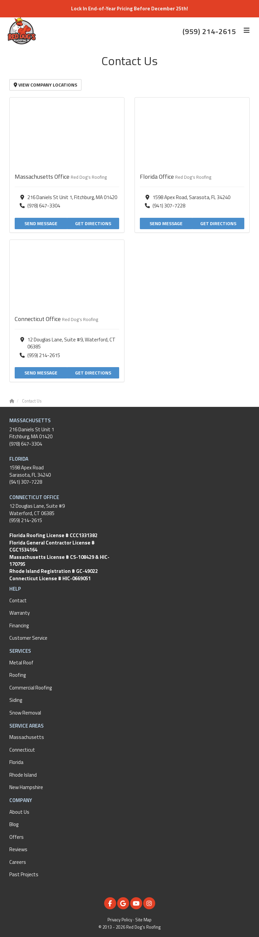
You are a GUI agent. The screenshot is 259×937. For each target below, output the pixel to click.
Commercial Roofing (30, 687)
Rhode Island (23, 775)
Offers (16, 837)
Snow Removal (25, 713)
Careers (17, 862)
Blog (13, 824)
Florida (16, 762)
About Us (19, 812)
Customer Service (28, 638)
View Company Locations (45, 84)
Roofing (17, 675)
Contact (18, 600)
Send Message (40, 223)
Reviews (18, 849)
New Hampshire (26, 787)
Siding (15, 700)
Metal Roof (21, 662)
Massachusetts (26, 737)
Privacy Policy (119, 920)
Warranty (19, 613)
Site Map (143, 920)
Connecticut (22, 750)
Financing (19, 625)
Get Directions (93, 223)
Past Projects (23, 874)
